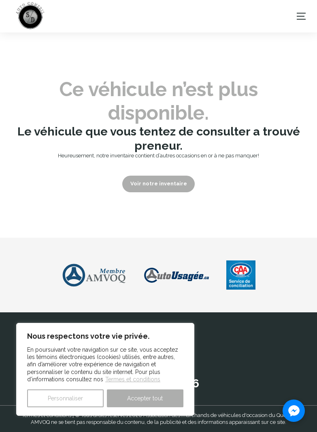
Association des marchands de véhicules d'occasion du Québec (219, 415)
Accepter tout (145, 398)
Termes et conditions (132, 379)
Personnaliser (65, 398)
